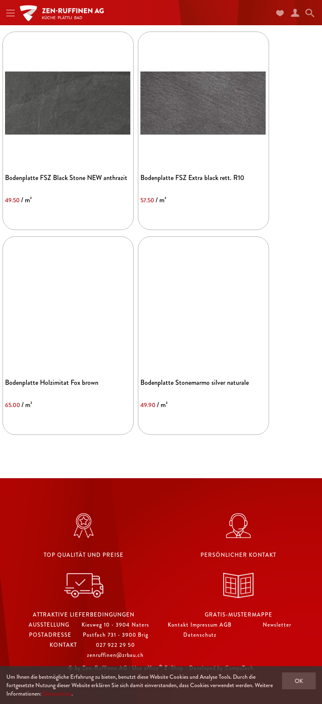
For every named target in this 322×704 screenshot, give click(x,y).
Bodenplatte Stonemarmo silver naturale (194, 382)
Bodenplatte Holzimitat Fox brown (51, 382)
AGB (225, 625)
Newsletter (277, 625)
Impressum (204, 625)
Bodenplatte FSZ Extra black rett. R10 (192, 178)
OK (299, 681)
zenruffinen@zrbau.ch (115, 655)
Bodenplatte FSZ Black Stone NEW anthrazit (66, 178)
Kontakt (178, 625)
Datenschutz (199, 635)
